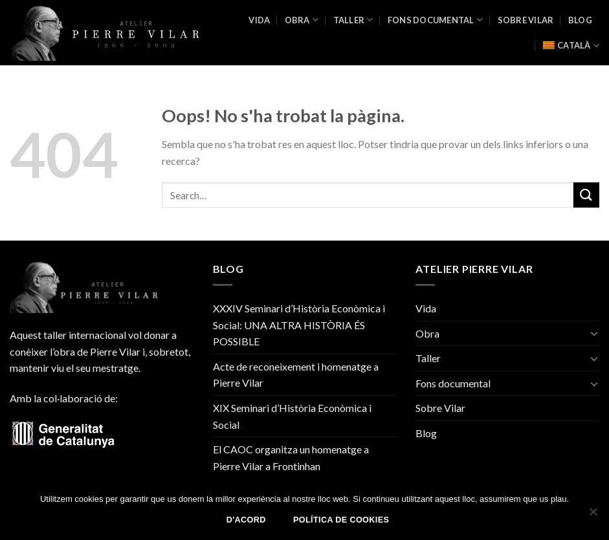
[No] (592, 515)
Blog (580, 20)
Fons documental (435, 20)
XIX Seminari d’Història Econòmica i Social (292, 416)
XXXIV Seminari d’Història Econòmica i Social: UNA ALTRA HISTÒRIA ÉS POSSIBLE (299, 324)
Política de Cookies (341, 519)
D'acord (246, 519)
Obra (301, 20)
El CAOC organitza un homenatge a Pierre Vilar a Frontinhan (291, 457)
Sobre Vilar (526, 20)
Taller (353, 20)
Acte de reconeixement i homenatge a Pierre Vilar (296, 374)
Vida (259, 20)
